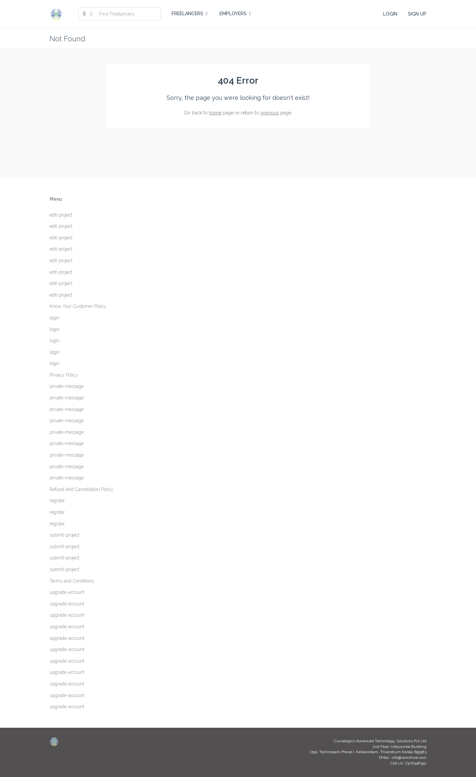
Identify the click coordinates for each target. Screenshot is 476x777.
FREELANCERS (190, 13)
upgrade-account (67, 592)
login (55, 317)
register (57, 500)
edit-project (61, 215)
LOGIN (390, 14)
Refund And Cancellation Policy (81, 489)
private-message (67, 386)
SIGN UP (417, 14)
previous (269, 112)
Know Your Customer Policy (78, 306)
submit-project (64, 535)
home (215, 112)
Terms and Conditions (72, 581)
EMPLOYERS (235, 13)
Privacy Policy (64, 375)
